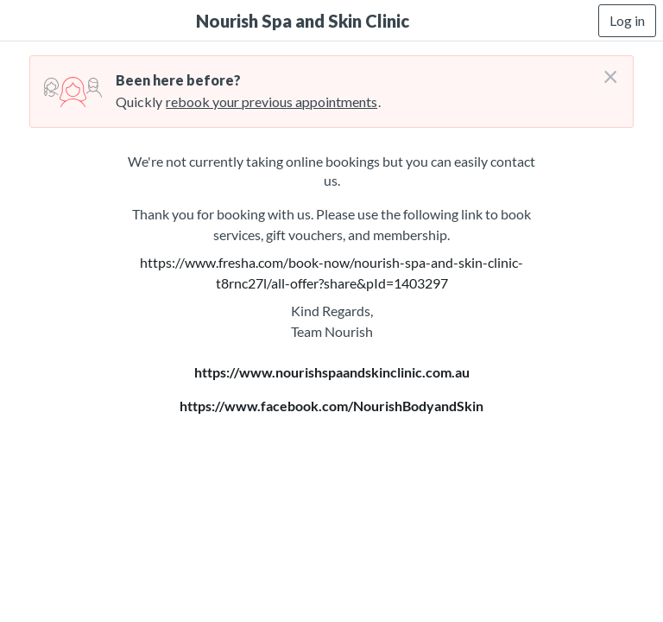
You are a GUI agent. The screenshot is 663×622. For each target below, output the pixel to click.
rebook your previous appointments (271, 101)
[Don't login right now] (605, 70)
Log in (627, 20)
